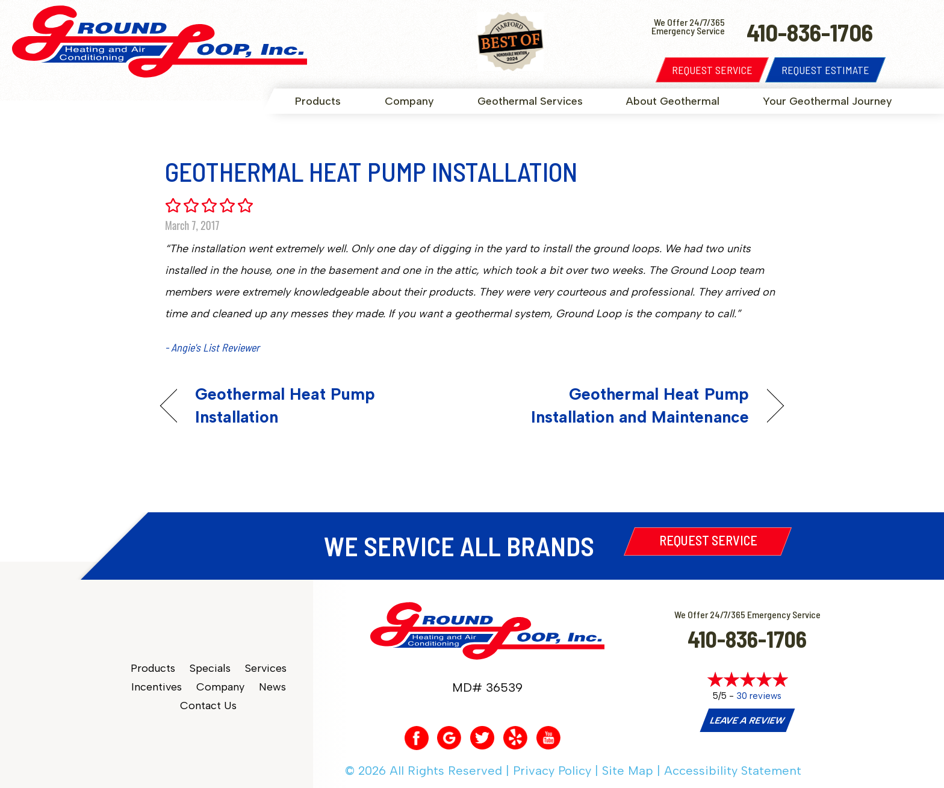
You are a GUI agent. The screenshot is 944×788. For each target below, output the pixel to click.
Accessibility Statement (732, 770)
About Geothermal (672, 101)
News (272, 687)
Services (266, 668)
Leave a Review (747, 720)
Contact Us (208, 706)
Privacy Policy (552, 770)
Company (409, 101)
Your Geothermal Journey (827, 101)
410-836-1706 (747, 639)
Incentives (156, 687)
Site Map (627, 770)
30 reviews (758, 695)
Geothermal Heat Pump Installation (285, 405)
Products (318, 101)
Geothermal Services (530, 101)
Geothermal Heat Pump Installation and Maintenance (620, 405)
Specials (210, 668)
